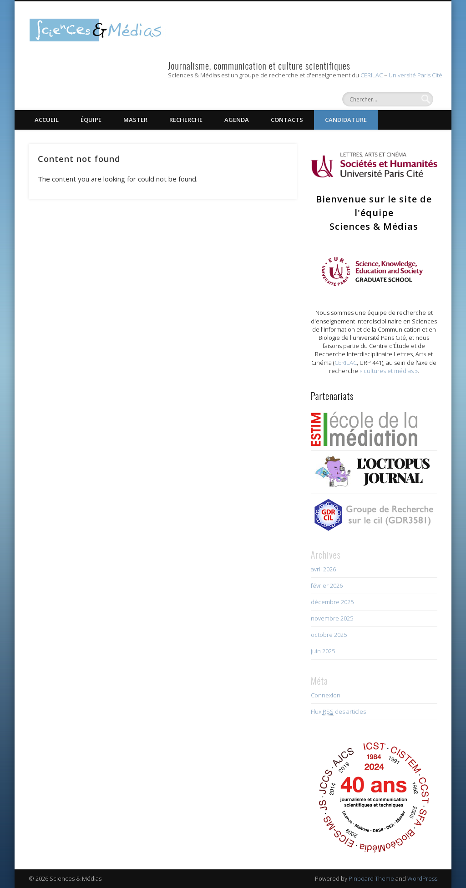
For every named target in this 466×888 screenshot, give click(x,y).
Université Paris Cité (415, 75)
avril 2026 (323, 569)
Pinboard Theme (371, 878)
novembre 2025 (332, 618)
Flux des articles (338, 711)
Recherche (186, 120)
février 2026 (327, 585)
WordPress (422, 878)
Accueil (47, 120)
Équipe (91, 120)
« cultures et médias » (389, 371)
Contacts (287, 120)
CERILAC (371, 75)
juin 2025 (323, 651)
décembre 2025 (332, 602)
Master (135, 120)
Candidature (346, 120)
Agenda (236, 120)
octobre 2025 (329, 635)
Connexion (325, 695)
